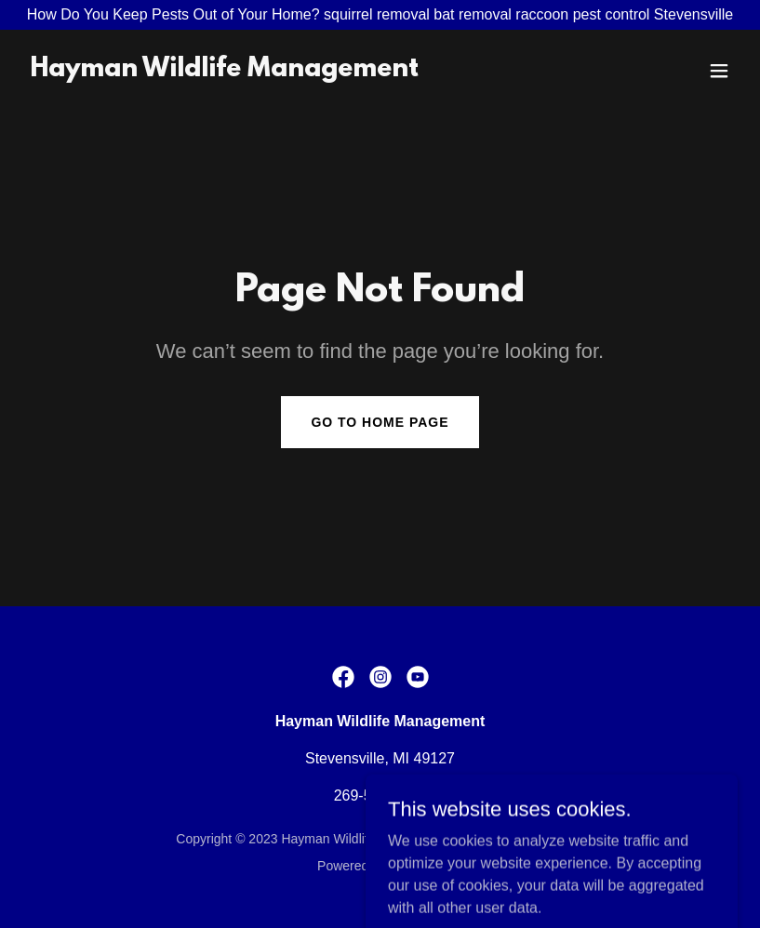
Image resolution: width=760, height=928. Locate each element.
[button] (719, 70)
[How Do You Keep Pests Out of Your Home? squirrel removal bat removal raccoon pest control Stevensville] (380, 15)
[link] (224, 71)
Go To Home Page (379, 422)
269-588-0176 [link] (380, 795)
